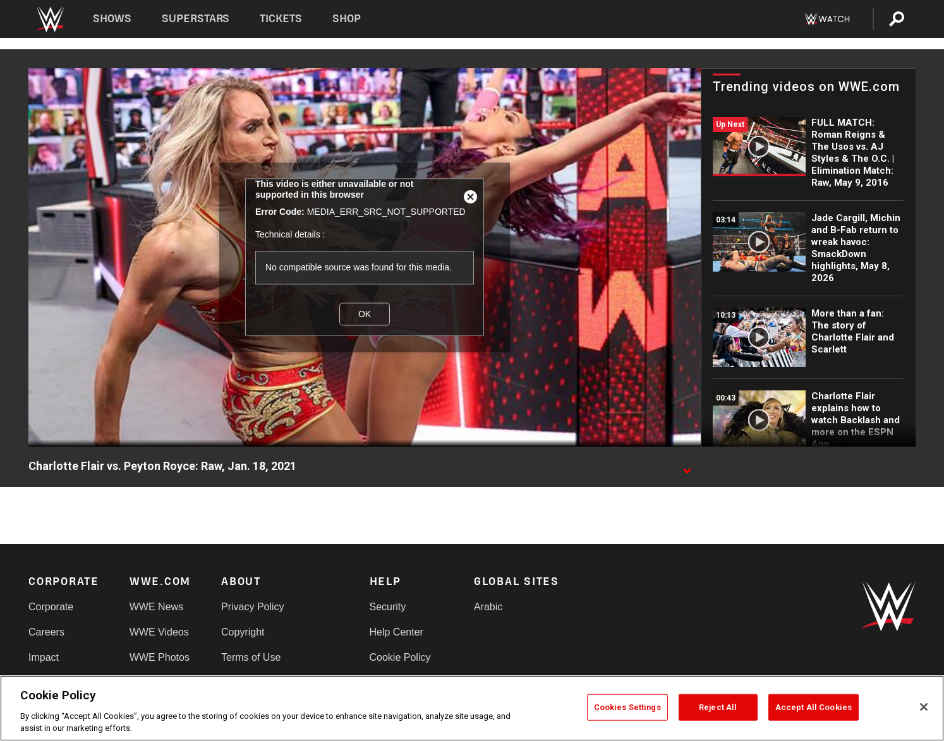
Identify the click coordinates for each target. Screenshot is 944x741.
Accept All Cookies (813, 707)
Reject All (718, 707)
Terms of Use (251, 657)
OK (364, 314)
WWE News (156, 606)
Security (388, 606)
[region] (472, 708)
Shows (112, 19)
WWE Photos (160, 657)
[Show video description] (687, 467)
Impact (43, 657)
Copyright (242, 632)
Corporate (50, 606)
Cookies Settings (627, 707)
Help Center (396, 632)
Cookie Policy (400, 657)
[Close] (924, 707)
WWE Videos (159, 632)
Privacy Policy (252, 606)
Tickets (281, 19)
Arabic (488, 606)
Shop (346, 19)
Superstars (196, 19)
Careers (46, 632)
